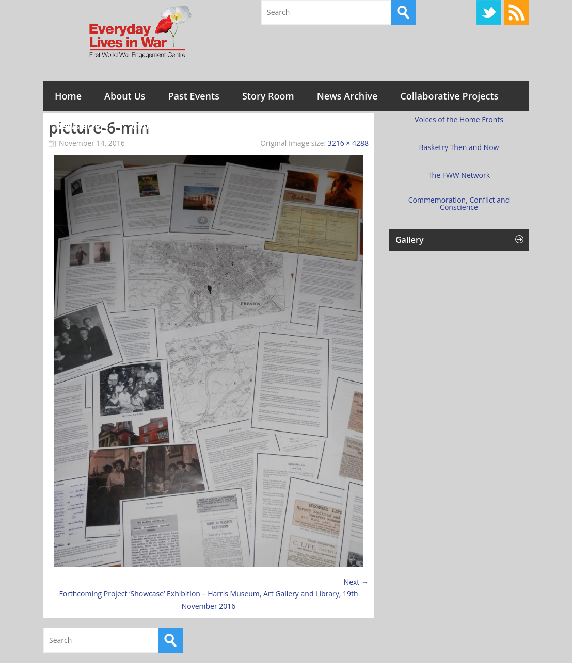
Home (68, 96)
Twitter (488, 12)
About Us (124, 96)
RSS (516, 12)
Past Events (193, 96)
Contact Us (155, 126)
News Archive (347, 96)
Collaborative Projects (449, 96)
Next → (356, 582)
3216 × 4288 (348, 143)
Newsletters (81, 126)
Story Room (268, 96)
